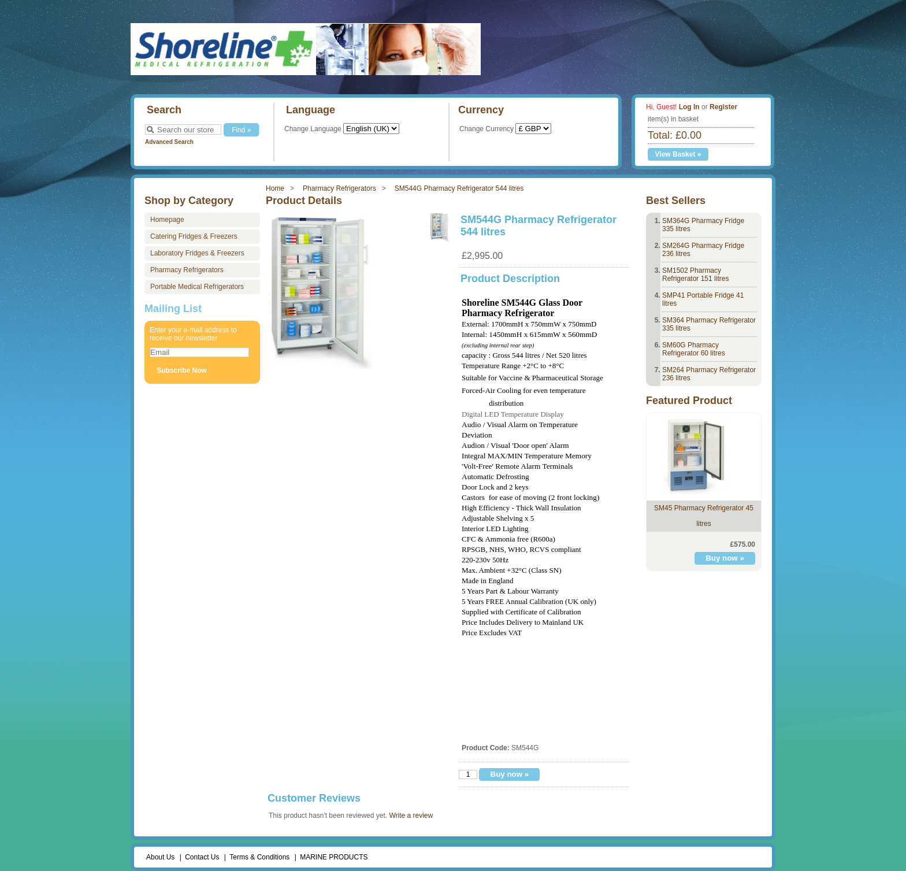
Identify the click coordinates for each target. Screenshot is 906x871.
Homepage (167, 220)
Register (723, 107)
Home (275, 188)
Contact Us (202, 857)
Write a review (411, 815)
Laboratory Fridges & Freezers (197, 253)
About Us (160, 857)
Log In (689, 107)
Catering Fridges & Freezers (193, 236)
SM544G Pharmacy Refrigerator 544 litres (459, 188)
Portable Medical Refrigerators (197, 287)
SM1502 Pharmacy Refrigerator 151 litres (695, 274)
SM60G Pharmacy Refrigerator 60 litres (693, 349)
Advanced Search (169, 142)
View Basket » (678, 154)
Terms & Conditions (259, 857)
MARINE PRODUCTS (333, 857)
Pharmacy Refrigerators (339, 188)
